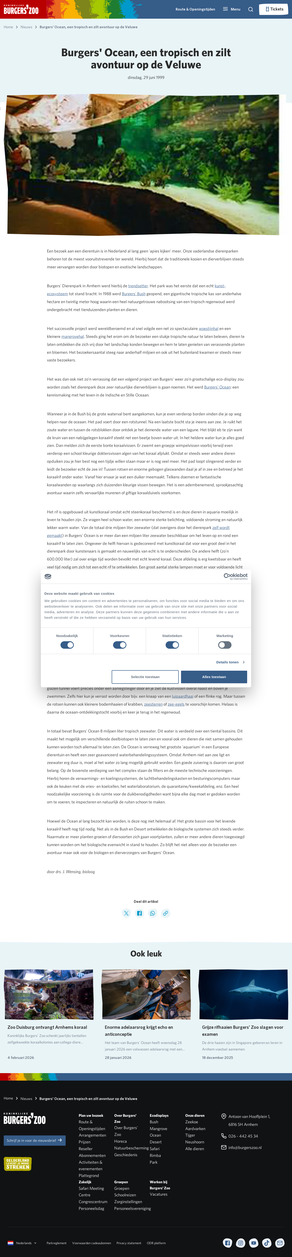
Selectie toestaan (145, 677)
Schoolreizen (125, 1194)
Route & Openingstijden (195, 9)
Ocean (155, 1135)
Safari (155, 1148)
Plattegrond (89, 1175)
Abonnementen (92, 1155)
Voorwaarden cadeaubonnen (91, 1243)
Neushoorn (194, 1142)
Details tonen (227, 662)
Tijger (190, 1135)
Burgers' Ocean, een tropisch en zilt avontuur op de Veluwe (85, 1098)
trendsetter (138, 285)
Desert (156, 1142)
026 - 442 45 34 (239, 1136)
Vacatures (158, 1194)
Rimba (155, 1155)
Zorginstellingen (128, 1201)
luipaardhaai (182, 696)
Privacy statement (129, 1243)
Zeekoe (191, 1121)
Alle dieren (194, 1148)
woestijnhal (208, 328)
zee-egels (176, 704)
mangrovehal (72, 336)
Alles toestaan (214, 677)
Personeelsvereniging (132, 1208)
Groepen (121, 1188)
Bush (154, 1121)
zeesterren (153, 704)
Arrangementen (92, 1135)
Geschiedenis (125, 1154)
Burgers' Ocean (217, 387)
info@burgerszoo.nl (241, 1147)
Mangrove (158, 1128)
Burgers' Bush (134, 293)
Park (153, 1162)
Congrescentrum (93, 1201)
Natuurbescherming (131, 1148)
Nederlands (22, 1243)
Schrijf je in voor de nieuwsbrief (35, 1140)
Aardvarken (195, 1128)
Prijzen (84, 1142)
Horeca (120, 1141)
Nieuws (23, 1098)
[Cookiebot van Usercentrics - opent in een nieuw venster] (227, 576)
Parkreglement (57, 1243)
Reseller (86, 1148)
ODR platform (156, 1243)
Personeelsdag (91, 1208)
